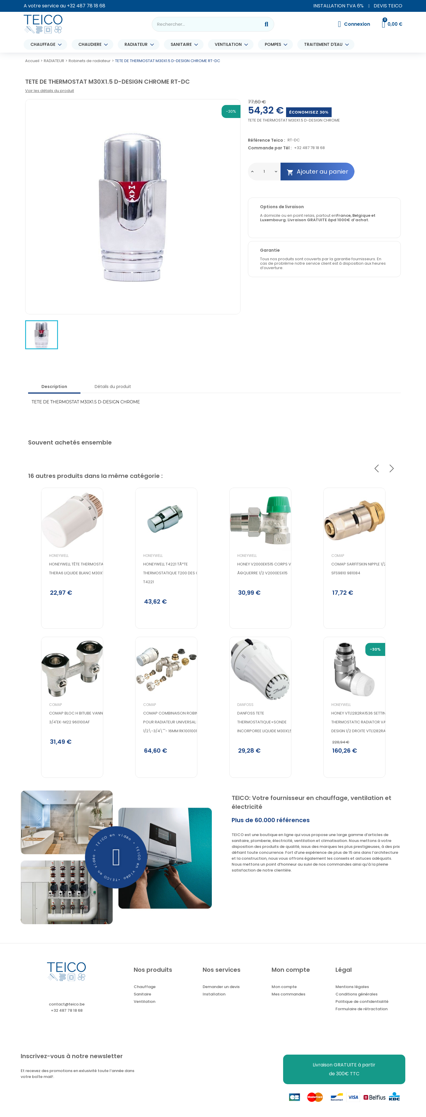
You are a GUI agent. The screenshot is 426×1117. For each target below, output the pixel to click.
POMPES (274, 44)
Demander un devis (221, 993)
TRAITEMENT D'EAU (325, 44)
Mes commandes (288, 1000)
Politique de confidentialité (361, 1008)
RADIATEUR (138, 44)
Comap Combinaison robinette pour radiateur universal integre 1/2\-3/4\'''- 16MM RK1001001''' (164, 737)
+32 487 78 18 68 (86, 5)
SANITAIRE (183, 44)
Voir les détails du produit (49, 90)
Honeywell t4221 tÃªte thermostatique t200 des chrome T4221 (164, 585)
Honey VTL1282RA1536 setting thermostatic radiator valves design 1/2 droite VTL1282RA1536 (350, 737)
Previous (377, 468)
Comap (42, 719)
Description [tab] (54, 386)
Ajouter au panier (317, 171)
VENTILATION (230, 44)
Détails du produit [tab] (113, 386)
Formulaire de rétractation (361, 1015)
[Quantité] (264, 171)
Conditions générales (356, 1000)
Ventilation (144, 1008)
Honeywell (46, 567)
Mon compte (284, 993)
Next (392, 468)
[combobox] (202, 24)
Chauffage (145, 993)
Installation (214, 1000)
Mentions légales (352, 993)
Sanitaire (142, 1000)
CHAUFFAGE (44, 44)
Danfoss (232, 719)
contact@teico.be (67, 1010)
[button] (116, 863)
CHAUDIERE (91, 44)
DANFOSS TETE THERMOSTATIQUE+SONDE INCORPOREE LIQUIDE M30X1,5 (251, 737)
